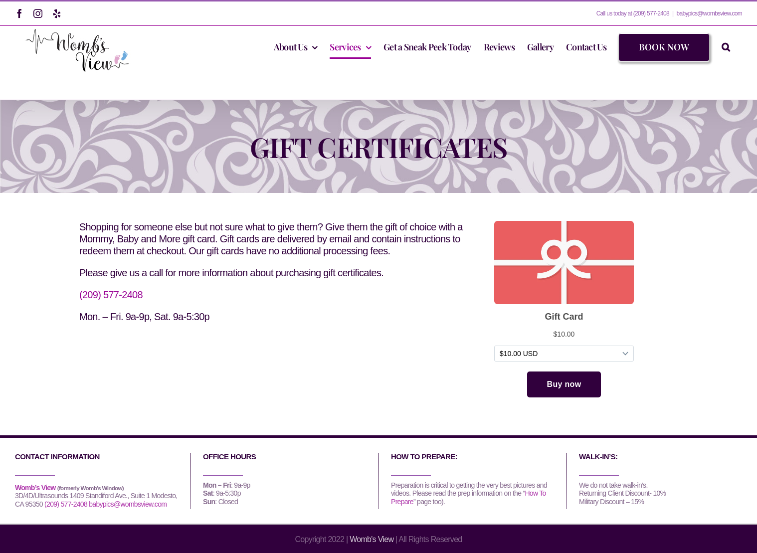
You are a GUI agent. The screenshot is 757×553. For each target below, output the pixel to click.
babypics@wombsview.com (709, 13)
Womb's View (371, 539)
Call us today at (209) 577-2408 (632, 13)
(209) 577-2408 (111, 294)
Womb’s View (35, 488)
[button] (726, 47)
